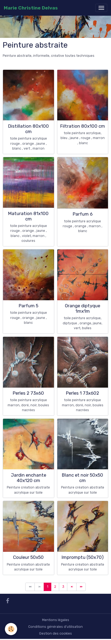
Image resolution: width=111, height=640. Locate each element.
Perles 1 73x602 (82, 393)
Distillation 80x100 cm (28, 128)
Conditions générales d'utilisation (55, 627)
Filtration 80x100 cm (82, 126)
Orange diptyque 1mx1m (82, 308)
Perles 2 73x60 (28, 393)
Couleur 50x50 (28, 557)
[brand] (31, 7)
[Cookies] (11, 629)
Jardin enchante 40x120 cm (28, 477)
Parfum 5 (28, 305)
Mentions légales (55, 620)
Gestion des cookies (55, 633)
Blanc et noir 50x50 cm (82, 477)
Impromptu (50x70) (83, 557)
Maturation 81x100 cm (28, 216)
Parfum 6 (83, 214)
